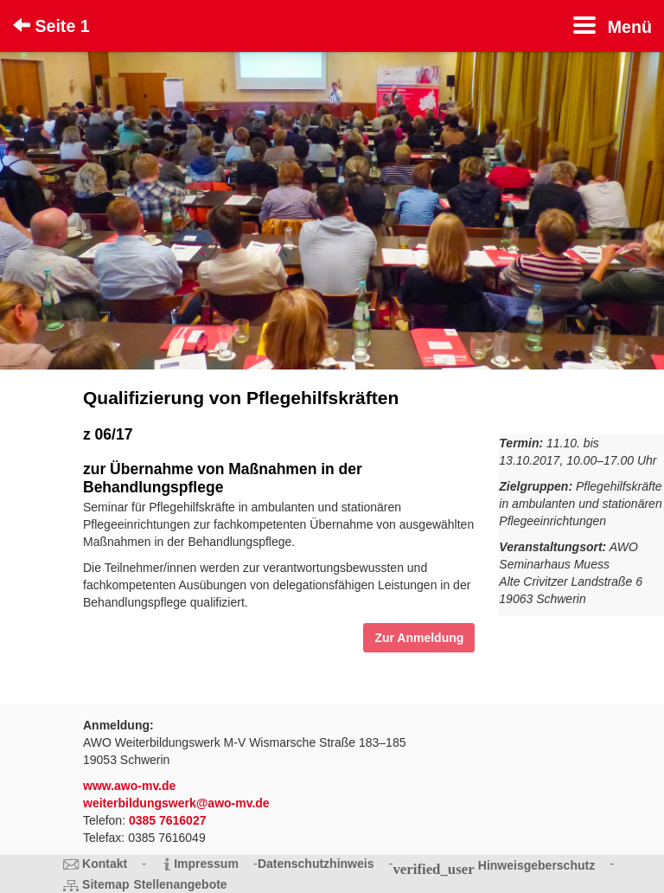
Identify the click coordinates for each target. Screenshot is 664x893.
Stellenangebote (180, 884)
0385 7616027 (168, 820)
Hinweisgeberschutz (536, 865)
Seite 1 (51, 25)
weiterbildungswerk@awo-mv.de (176, 803)
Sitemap (105, 884)
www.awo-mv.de (129, 786)
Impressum (206, 864)
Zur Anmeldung (418, 638)
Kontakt (104, 864)
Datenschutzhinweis (316, 864)
